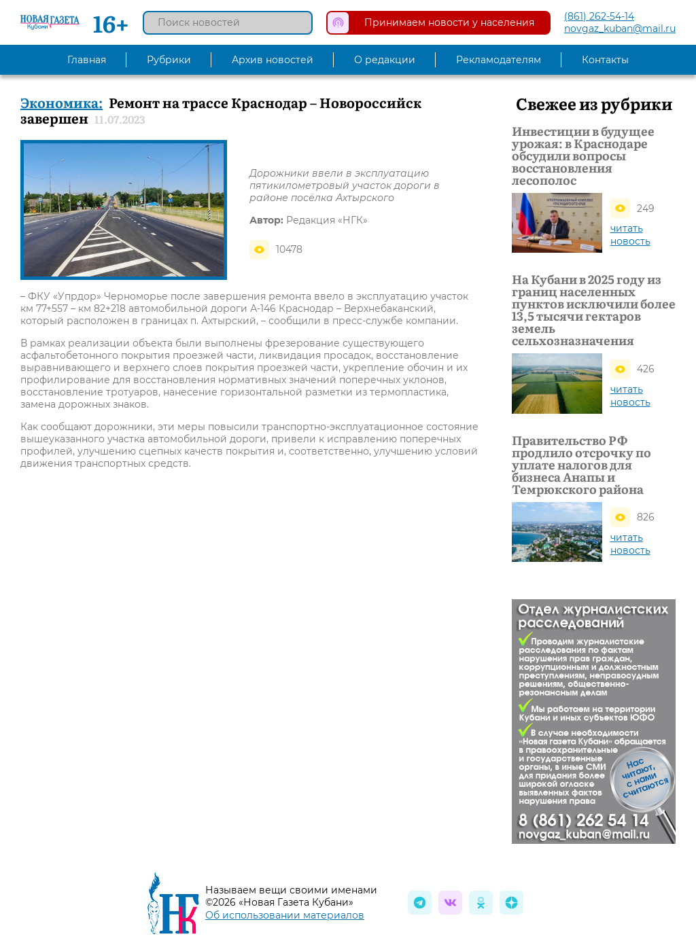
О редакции (384, 60)
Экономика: (61, 102)
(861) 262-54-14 (599, 16)
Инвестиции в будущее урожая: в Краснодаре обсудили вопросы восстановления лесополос (583, 155)
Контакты (605, 60)
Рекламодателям (498, 60)
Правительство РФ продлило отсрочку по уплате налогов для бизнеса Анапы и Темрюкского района (581, 464)
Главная (86, 60)
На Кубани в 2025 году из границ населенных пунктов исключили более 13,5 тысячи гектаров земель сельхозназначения (594, 310)
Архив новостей (272, 60)
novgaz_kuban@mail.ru (620, 28)
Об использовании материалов (284, 915)
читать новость (630, 234)
